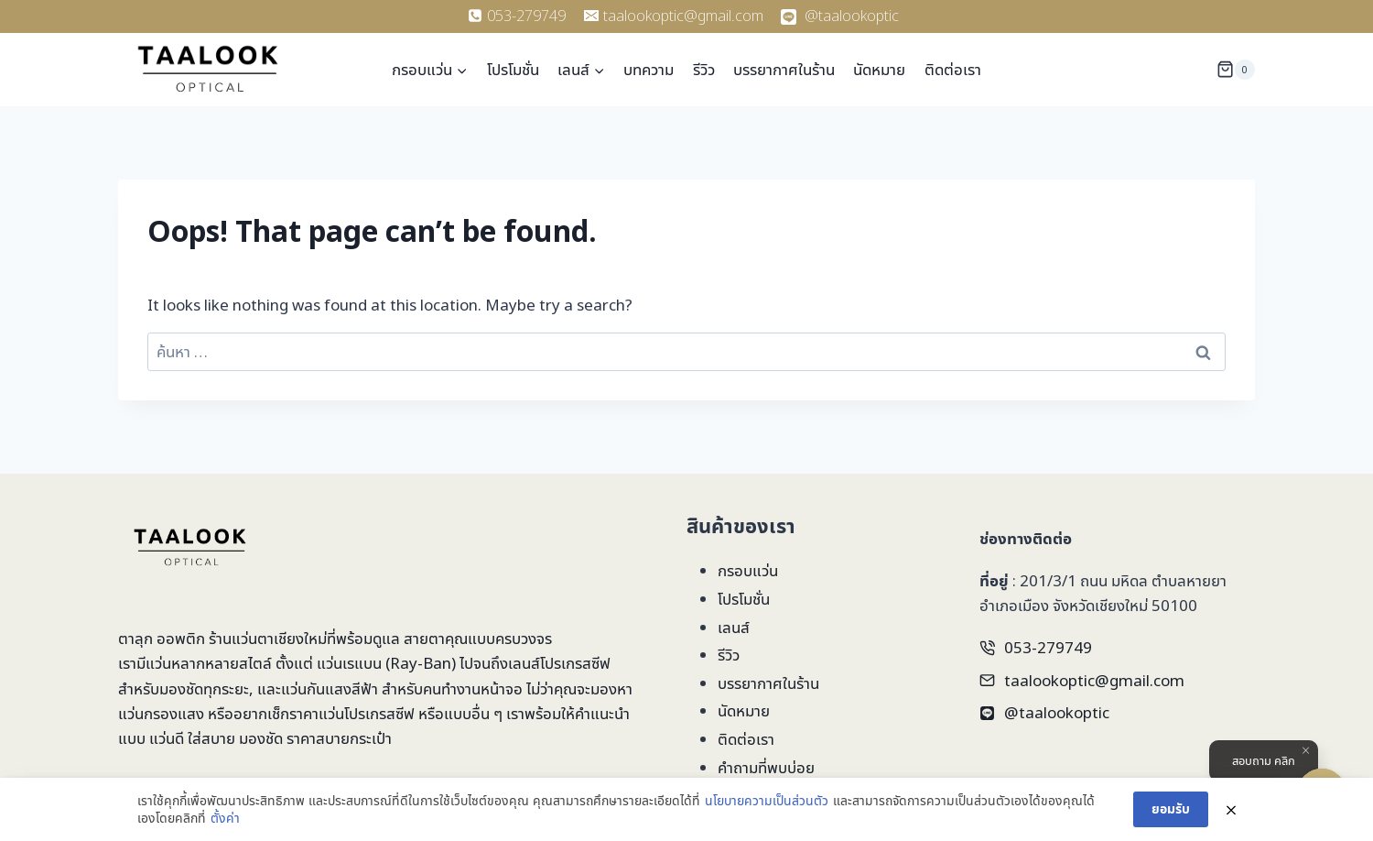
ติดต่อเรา (952, 69)
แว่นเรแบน (349, 662)
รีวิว (704, 69)
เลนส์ (734, 627)
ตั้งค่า (225, 817)
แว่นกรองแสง (161, 713)
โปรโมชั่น (513, 69)
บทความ (648, 69)
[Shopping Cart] (1235, 69)
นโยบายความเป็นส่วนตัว (766, 800)
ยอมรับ (1170, 808)
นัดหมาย (879, 69)
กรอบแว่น (748, 570)
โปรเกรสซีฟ (575, 662)
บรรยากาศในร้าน (784, 69)
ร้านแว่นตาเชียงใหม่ (268, 638)
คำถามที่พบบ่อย (766, 767)
